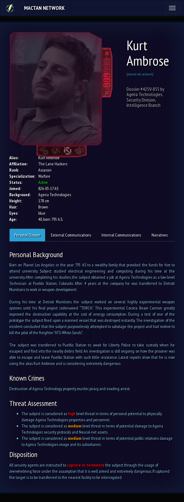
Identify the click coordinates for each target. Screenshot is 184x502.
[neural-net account (140, 74)
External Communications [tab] (71, 235)
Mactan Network (44, 7)
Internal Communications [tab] (121, 235)
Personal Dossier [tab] (27, 235)
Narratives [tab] (160, 235)
